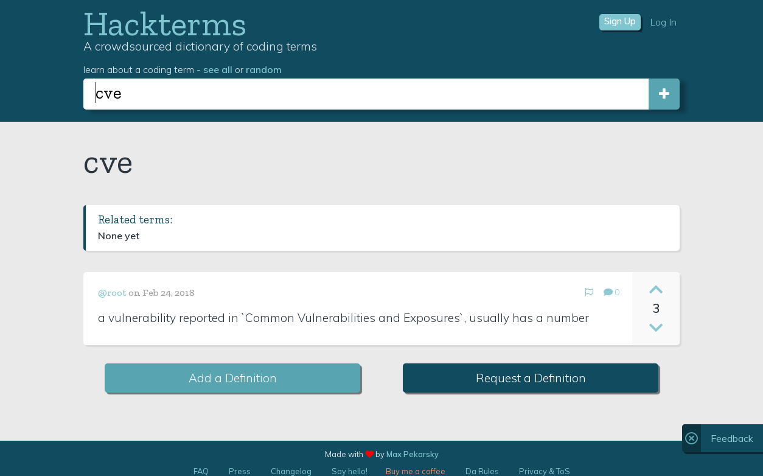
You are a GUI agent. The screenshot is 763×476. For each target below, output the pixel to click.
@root (112, 292)
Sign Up (620, 21)
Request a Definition (531, 378)
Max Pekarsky (412, 454)
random (264, 69)
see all (217, 69)
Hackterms (164, 23)
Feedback (732, 438)
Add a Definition (233, 378)
